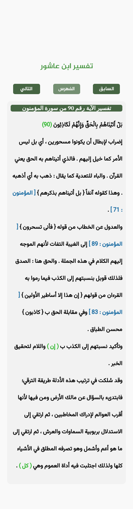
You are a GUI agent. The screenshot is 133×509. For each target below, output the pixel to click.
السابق (106, 89)
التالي (26, 89)
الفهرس (66, 89)
